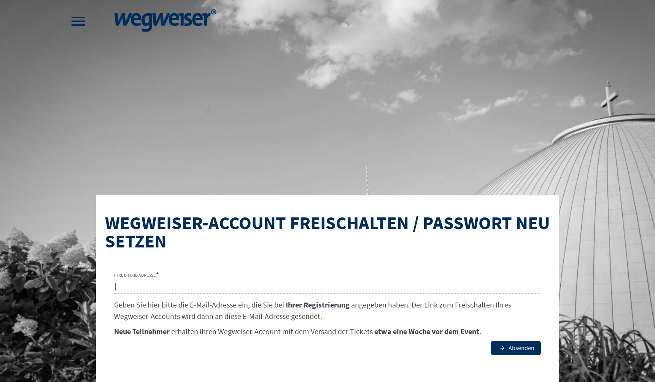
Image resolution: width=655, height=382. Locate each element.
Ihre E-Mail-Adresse (135, 275)
